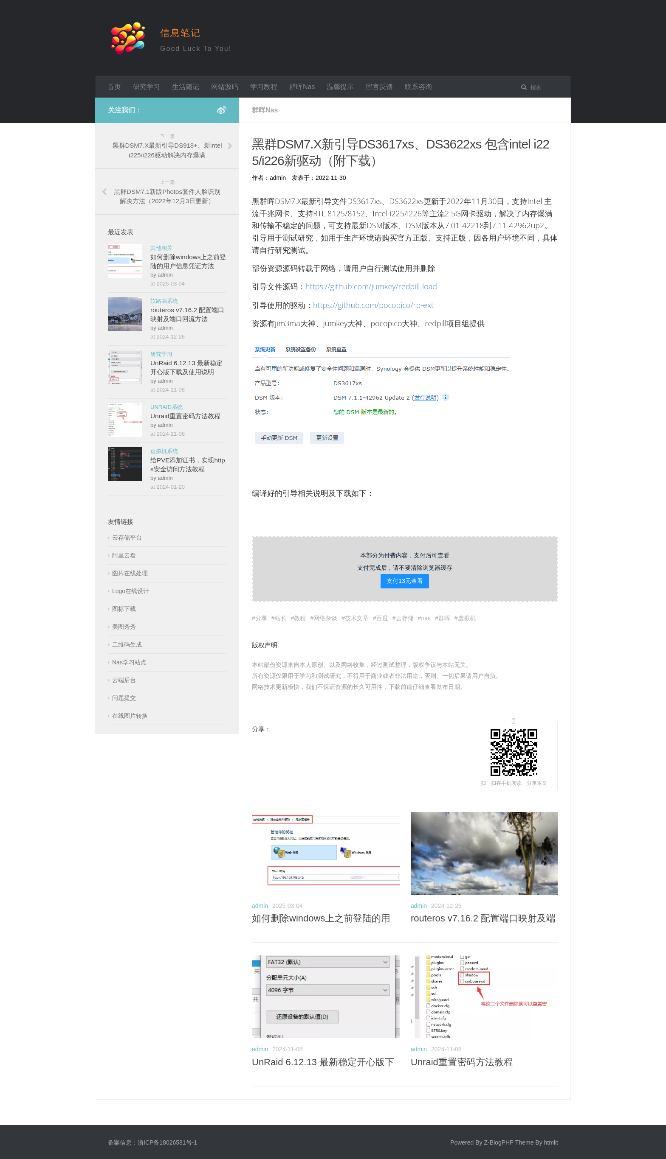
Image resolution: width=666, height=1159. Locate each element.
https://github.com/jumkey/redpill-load (371, 286)
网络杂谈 (325, 617)
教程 (300, 617)
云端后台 (124, 680)
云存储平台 (127, 537)
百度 (382, 617)
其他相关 (161, 248)
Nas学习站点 (129, 662)
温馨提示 (340, 86)
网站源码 (224, 86)
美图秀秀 (124, 626)
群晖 (444, 617)
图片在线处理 (130, 573)
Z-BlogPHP (499, 1141)
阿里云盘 (124, 555)
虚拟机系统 (164, 451)
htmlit (551, 1141)
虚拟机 (467, 617)
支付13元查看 (405, 580)
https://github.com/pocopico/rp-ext (373, 305)
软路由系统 (164, 301)
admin (260, 904)
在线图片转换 (130, 715)
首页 (114, 86)
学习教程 (263, 86)
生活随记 (185, 86)
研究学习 (146, 86)
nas (426, 617)
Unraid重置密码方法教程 (462, 1061)
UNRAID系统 (166, 407)
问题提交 (124, 697)
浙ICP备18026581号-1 (167, 1141)
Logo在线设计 (130, 591)
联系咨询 (418, 86)
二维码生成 (127, 644)
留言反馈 (379, 86)
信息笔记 (180, 33)
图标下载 (124, 608)
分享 (261, 617)
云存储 (405, 617)
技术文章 (357, 617)
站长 (281, 617)
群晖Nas (302, 86)
